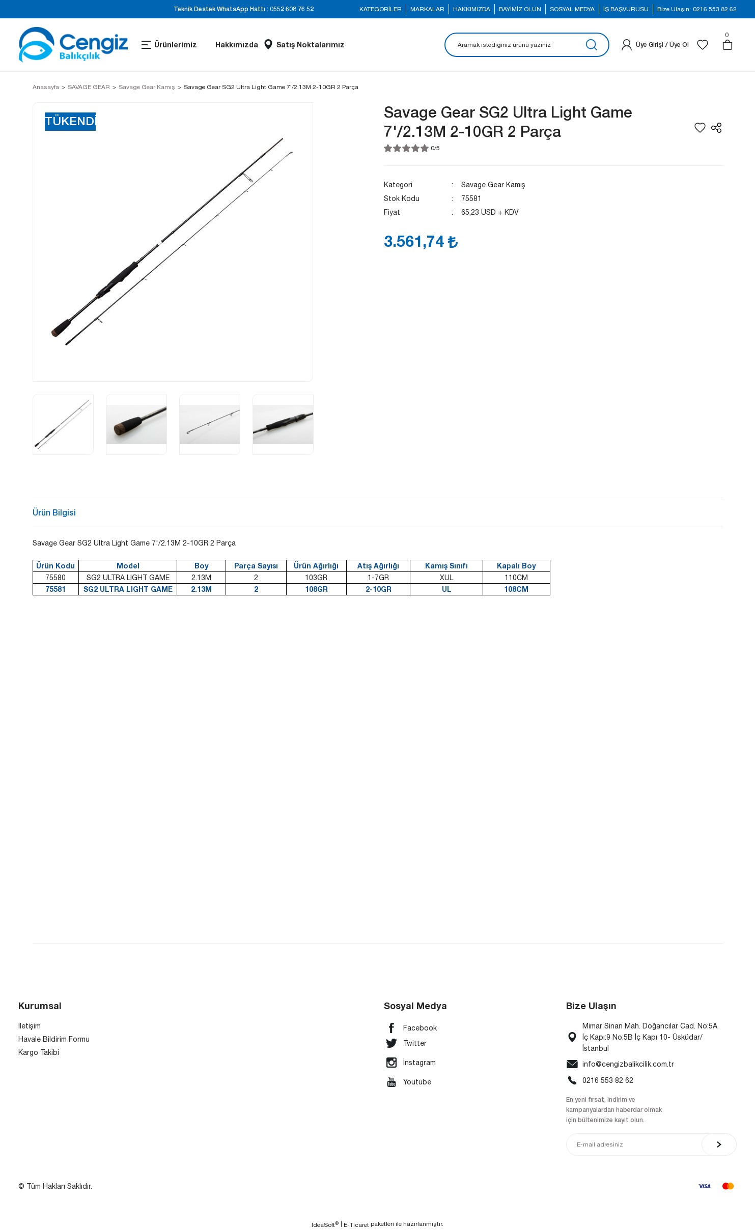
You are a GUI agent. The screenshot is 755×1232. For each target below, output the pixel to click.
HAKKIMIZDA (471, 9)
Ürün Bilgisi (54, 512)
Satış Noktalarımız (310, 44)
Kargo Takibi (38, 1052)
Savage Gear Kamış (493, 185)
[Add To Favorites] (700, 128)
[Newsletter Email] (651, 1144)
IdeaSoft (325, 1224)
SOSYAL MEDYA (572, 9)
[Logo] (73, 44)
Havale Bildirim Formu (54, 1039)
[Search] (526, 45)
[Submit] (719, 1144)
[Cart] (727, 45)
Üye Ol (679, 44)
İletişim (29, 1026)
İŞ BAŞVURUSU (626, 9)
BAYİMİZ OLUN (520, 9)
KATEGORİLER (380, 9)
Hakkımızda (236, 44)
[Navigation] (168, 45)
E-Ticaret (356, 1224)
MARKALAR (427, 9)
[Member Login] (627, 44)
